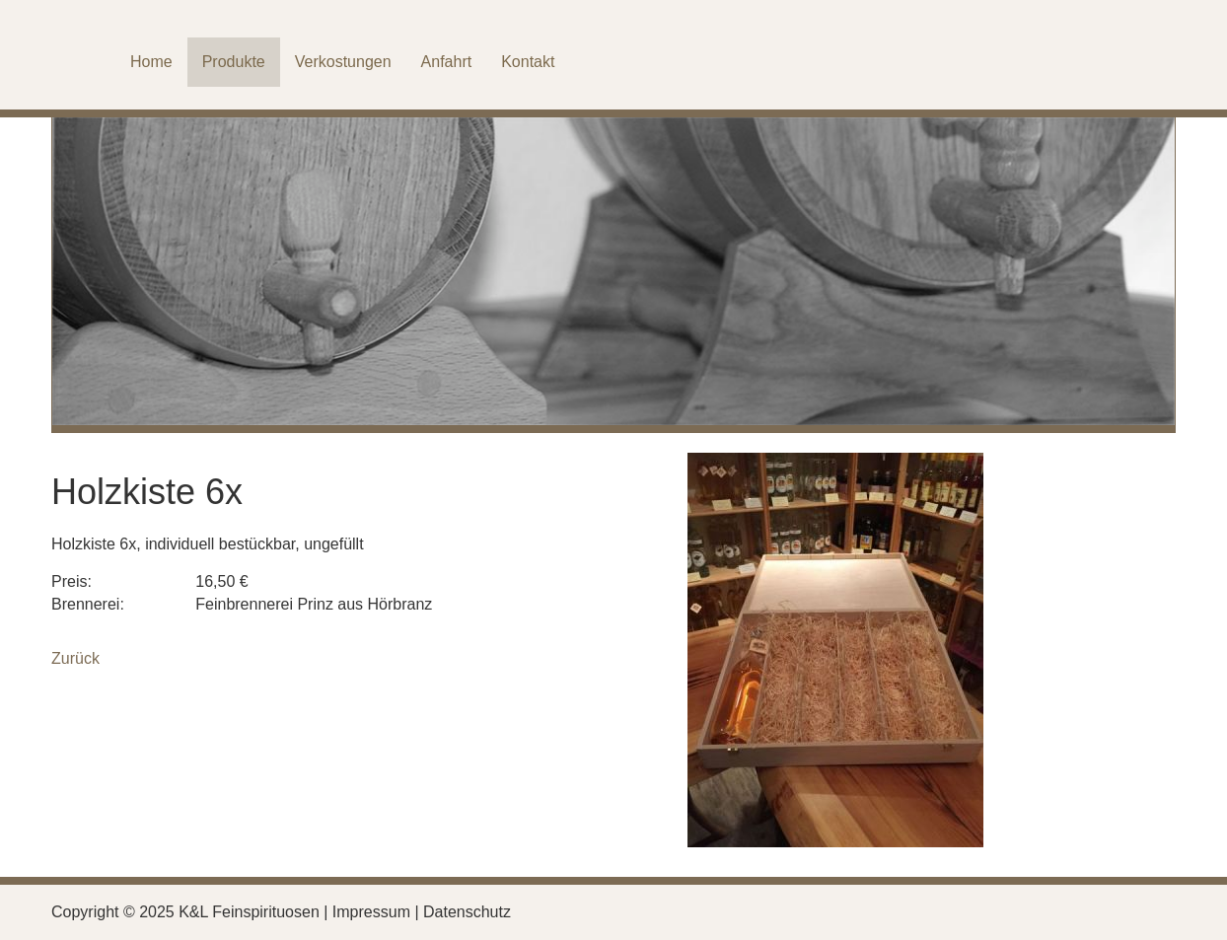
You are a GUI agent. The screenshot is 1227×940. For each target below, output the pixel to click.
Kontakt (527, 61)
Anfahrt (446, 61)
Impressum (371, 912)
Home (151, 61)
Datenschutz (467, 912)
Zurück (75, 658)
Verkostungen (343, 61)
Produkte (233, 61)
